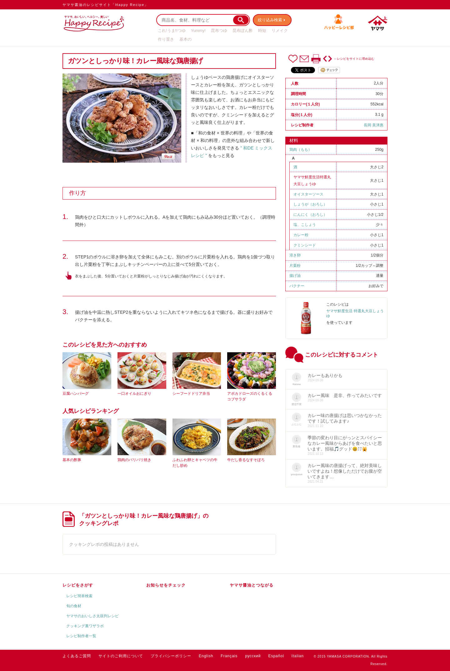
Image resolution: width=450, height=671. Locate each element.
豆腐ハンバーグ (75, 393)
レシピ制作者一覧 (81, 636)
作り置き (166, 39)
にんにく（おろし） (310, 214)
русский (253, 656)
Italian (298, 656)
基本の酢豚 (71, 460)
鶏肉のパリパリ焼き (134, 460)
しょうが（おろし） (310, 204)
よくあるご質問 (76, 656)
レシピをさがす (77, 585)
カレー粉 (300, 235)
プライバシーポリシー (171, 656)
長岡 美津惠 (373, 125)
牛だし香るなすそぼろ (246, 460)
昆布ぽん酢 (242, 30)
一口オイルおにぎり (134, 393)
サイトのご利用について (120, 656)
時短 (262, 30)
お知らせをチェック (166, 585)
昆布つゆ (219, 30)
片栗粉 (295, 265)
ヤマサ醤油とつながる (251, 585)
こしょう (308, 224)
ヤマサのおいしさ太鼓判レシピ (92, 616)
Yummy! (198, 30)
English (206, 656)
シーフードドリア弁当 (191, 393)
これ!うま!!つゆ (172, 30)
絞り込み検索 (270, 20)
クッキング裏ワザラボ (85, 626)
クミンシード (304, 245)
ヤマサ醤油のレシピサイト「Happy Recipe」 (105, 5)
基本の (185, 39)
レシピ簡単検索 (79, 596)
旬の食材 (73, 606)
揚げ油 (295, 275)
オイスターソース (308, 194)
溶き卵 (295, 255)
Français (229, 656)
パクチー (296, 286)
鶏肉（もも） (300, 149)
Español (276, 656)
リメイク (280, 30)
